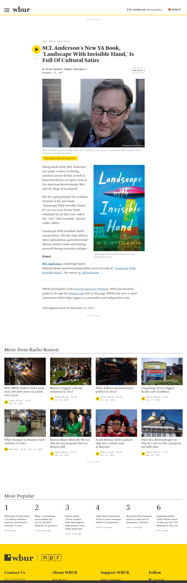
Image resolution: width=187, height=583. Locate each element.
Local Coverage (43, 531)
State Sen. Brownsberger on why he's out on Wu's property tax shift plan (161, 444)
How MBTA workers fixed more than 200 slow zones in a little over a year (24, 392)
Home (44, 42)
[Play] (6, 402)
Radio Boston (63, 42)
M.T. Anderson (51, 264)
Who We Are (59, 579)
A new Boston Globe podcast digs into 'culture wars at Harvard (114, 444)
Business (13, 449)
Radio (52, 42)
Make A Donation (111, 579)
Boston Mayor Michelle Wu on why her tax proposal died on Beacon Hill (69, 444)
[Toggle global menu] (7, 10)
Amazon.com (76, 293)
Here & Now (10, 531)
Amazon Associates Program (91, 289)
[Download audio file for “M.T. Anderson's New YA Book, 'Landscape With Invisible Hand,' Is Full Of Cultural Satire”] (34, 56)
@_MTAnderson (88, 273)
